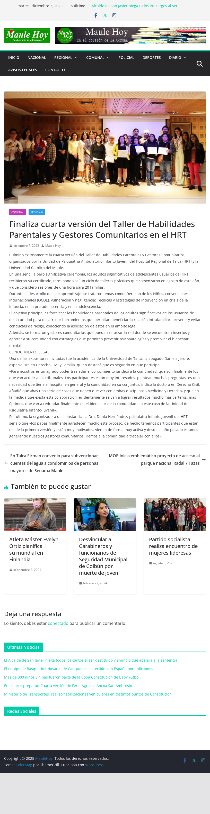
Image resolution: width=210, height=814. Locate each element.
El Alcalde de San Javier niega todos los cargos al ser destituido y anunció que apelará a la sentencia (132, 8)
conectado (58, 623)
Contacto (55, 69)
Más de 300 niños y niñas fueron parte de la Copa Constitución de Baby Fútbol (71, 677)
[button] (75, 57)
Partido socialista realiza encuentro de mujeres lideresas (173, 546)
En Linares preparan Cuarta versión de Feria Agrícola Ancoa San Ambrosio (68, 685)
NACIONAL (37, 57)
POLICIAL (126, 57)
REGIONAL (63, 57)
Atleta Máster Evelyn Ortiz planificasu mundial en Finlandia (33, 549)
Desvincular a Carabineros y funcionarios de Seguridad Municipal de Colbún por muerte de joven (103, 556)
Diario (175, 57)
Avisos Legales (22, 69)
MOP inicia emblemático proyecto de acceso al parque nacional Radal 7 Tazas (157, 459)
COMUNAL (95, 57)
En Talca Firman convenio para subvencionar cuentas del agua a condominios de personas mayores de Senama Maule (51, 463)
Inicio (13, 57)
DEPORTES (152, 57)
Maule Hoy (53, 245)
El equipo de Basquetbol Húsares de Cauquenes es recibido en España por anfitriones (78, 668)
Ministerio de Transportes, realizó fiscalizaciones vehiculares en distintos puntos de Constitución (88, 694)
